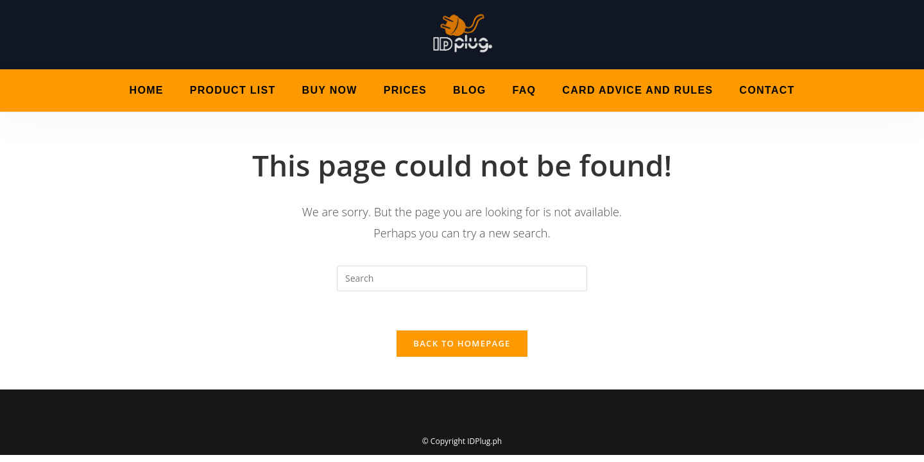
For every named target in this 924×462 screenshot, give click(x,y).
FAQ (524, 90)
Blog (469, 90)
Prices (405, 90)
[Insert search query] (462, 278)
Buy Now (329, 90)
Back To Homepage (461, 343)
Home (147, 90)
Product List (233, 90)
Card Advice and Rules (637, 90)
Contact (766, 90)
